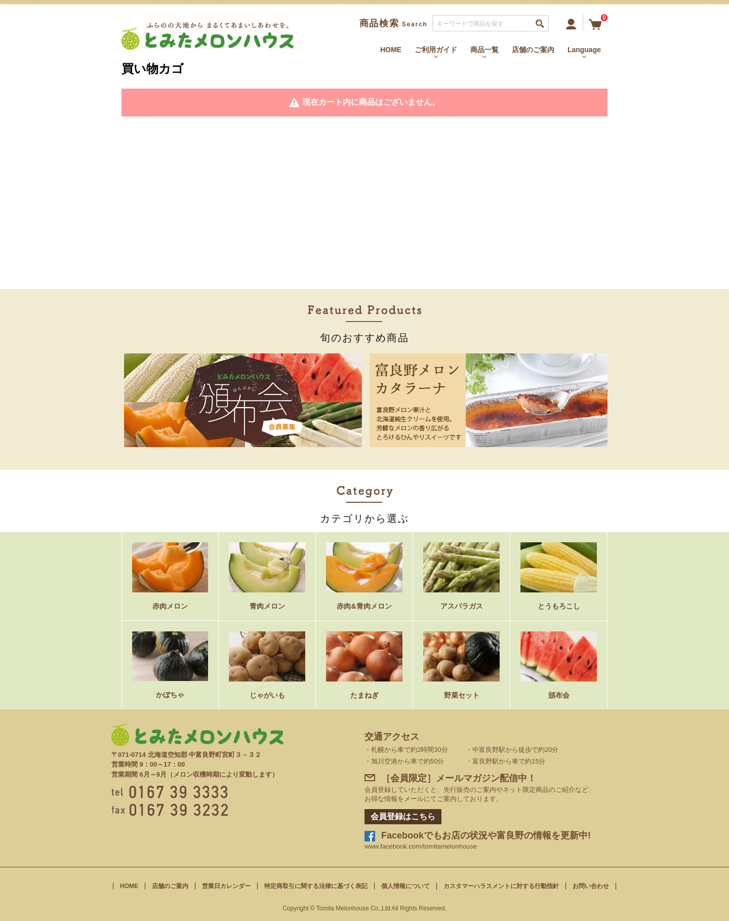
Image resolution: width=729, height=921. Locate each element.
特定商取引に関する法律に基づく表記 (316, 886)
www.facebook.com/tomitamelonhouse (420, 846)
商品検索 (393, 23)
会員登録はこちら (403, 816)
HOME (390, 50)
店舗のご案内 (533, 50)
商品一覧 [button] (484, 53)
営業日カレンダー (226, 886)
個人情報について (405, 886)
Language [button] (584, 53)
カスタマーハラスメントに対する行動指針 (501, 886)
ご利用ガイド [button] (436, 53)
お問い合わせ (591, 886)
